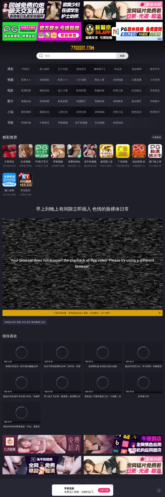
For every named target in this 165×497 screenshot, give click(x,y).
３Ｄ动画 (81, 79)
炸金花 (118, 69)
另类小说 (118, 112)
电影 (10, 90)
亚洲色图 (44, 101)
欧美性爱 (81, 90)
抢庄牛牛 (155, 69)
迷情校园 (99, 112)
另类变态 (155, 90)
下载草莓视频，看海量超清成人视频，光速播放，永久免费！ (107, 313)
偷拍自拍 (44, 90)
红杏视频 (99, 122)
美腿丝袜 (99, 101)
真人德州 (44, 69)
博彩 (10, 69)
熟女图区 (136, 101)
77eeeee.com (82, 48)
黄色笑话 (136, 112)
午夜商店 (44, 122)
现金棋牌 (136, 69)
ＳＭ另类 (155, 79)
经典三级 (118, 90)
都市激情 (26, 112)
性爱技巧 (155, 112)
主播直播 (136, 79)
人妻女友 (63, 112)
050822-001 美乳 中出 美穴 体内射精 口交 (25, 322)
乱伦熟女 (136, 90)
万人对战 (63, 69)
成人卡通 (63, 90)
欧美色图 (63, 101)
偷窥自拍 (26, 101)
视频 (10, 80)
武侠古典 (81, 112)
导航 (10, 122)
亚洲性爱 (26, 90)
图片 (10, 101)
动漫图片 (81, 101)
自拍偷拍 (44, 79)
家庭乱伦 (44, 112)
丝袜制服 (118, 79)
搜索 (122, 55)
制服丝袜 (99, 90)
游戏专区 (81, 69)
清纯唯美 (118, 101)
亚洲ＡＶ (26, 79)
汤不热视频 (81, 122)
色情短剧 (118, 122)
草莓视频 (63, 122)
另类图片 (155, 101)
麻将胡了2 (99, 69)
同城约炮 (26, 122)
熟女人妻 (99, 79)
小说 (10, 112)
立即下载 (104, 490)
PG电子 (26, 69)
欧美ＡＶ (63, 79)
